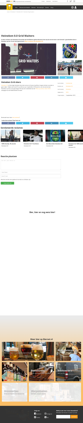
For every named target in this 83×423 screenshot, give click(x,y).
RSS (47, 392)
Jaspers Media (48, 419)
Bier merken (32, 402)
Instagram (48, 389)
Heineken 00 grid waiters (29, 12)
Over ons (7, 402)
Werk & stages (8, 405)
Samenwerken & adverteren (12, 407)
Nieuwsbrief (57, 408)
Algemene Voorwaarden (60, 402)
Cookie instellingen (10, 408)
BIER (8, 1)
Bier (16, 7)
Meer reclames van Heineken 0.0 (34, 41)
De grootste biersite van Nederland (23, 1)
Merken (33, 7)
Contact (43, 1)
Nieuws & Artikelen (25, 7)
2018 (67, 92)
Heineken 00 (19, 12)
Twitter (37, 392)
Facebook (37, 389)
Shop (52, 7)
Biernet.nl (33, 419)
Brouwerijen (40, 7)
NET (11, 1)
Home (8, 12)
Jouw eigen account (59, 407)
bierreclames (15, 117)
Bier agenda (32, 408)
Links (55, 405)
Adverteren (48, 1)
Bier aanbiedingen (34, 404)
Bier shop (31, 407)
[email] (63, 391)
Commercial (69, 83)
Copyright (56, 404)
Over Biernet (54, 1)
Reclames (13, 12)
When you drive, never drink (43, 88)
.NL (14, 1)
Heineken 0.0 (69, 86)
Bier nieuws (32, 405)
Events (47, 7)
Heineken (68, 89)
